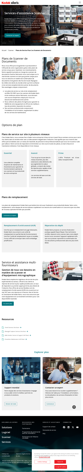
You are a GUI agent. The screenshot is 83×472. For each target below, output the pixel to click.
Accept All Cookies (60, 467)
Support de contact (49, 426)
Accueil (4, 50)
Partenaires (26, 428)
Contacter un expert (12, 35)
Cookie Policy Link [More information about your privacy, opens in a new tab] (44, 457)
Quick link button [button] (41, 471)
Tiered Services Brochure (12, 327)
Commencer (50, 404)
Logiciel (6, 432)
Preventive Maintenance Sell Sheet (15, 339)
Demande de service (49, 430)
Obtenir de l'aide (11, 404)
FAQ (44, 433)
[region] (57, 460)
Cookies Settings (42, 462)
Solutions (7, 427)
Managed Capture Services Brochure (15, 331)
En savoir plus (7, 303)
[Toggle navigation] (80, 2)
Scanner (11, 50)
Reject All (60, 462)
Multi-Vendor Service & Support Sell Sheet (17, 335)
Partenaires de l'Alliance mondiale (30, 437)
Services (6, 442)
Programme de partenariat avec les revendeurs (31, 432)
